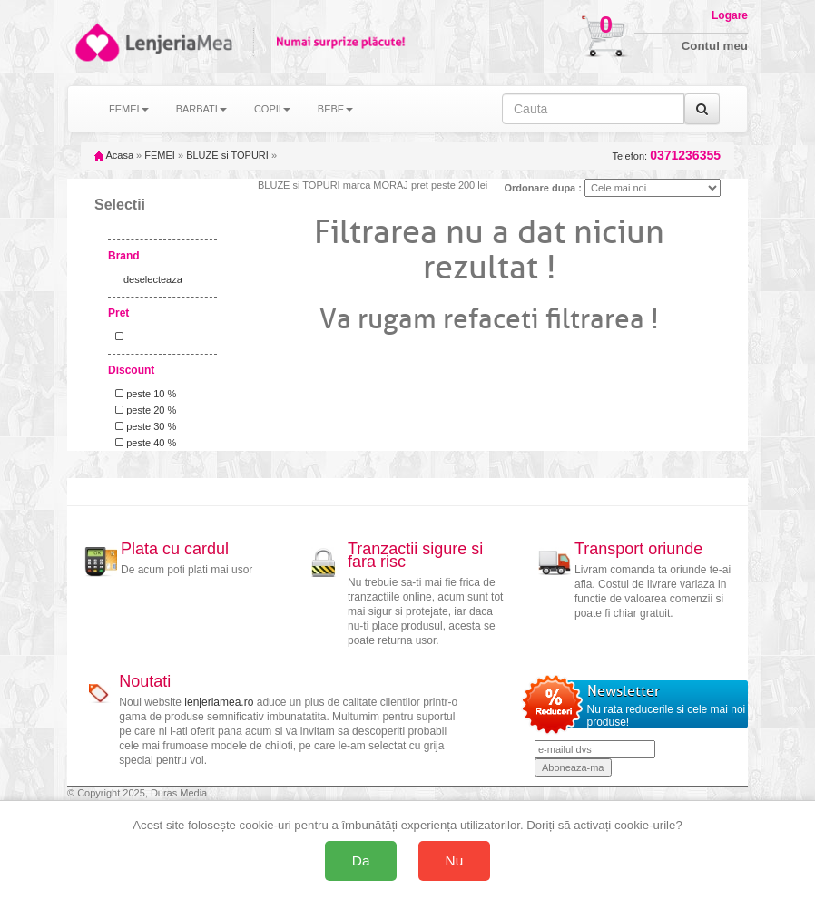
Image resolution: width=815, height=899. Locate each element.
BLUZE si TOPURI (227, 155)
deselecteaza (152, 279)
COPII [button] (272, 108)
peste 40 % (143, 442)
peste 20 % (143, 410)
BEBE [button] (335, 108)
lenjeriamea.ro (218, 702)
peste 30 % (143, 426)
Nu (455, 860)
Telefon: (667, 155)
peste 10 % (143, 393)
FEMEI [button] (129, 108)
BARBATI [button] (201, 108)
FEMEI (159, 155)
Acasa (113, 155)
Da (361, 860)
